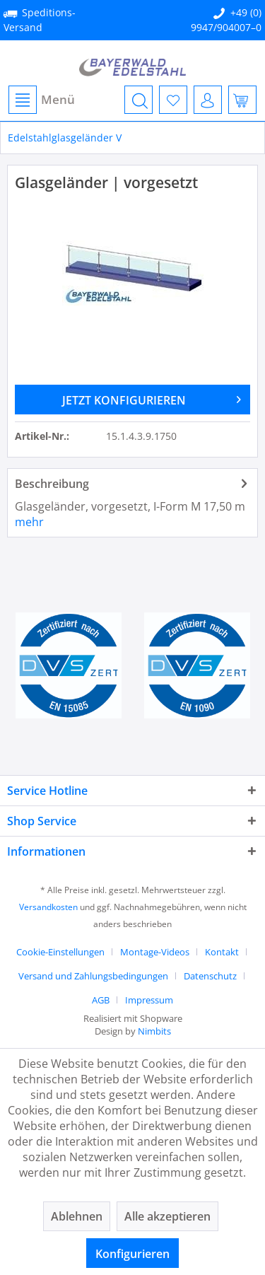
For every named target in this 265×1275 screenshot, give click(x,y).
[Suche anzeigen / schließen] (138, 100)
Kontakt (222, 951)
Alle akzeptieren (167, 1216)
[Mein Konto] (208, 100)
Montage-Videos (154, 951)
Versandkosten (48, 907)
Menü (41, 100)
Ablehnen (76, 1216)
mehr (29, 522)
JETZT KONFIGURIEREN (151, 398)
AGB (101, 1000)
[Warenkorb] (242, 100)
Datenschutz (210, 976)
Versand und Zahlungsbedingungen (93, 976)
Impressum (149, 1000)
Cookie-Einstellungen (60, 951)
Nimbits (154, 1031)
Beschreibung (52, 483)
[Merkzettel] (173, 100)
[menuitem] (41, 100)
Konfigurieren (132, 1254)
